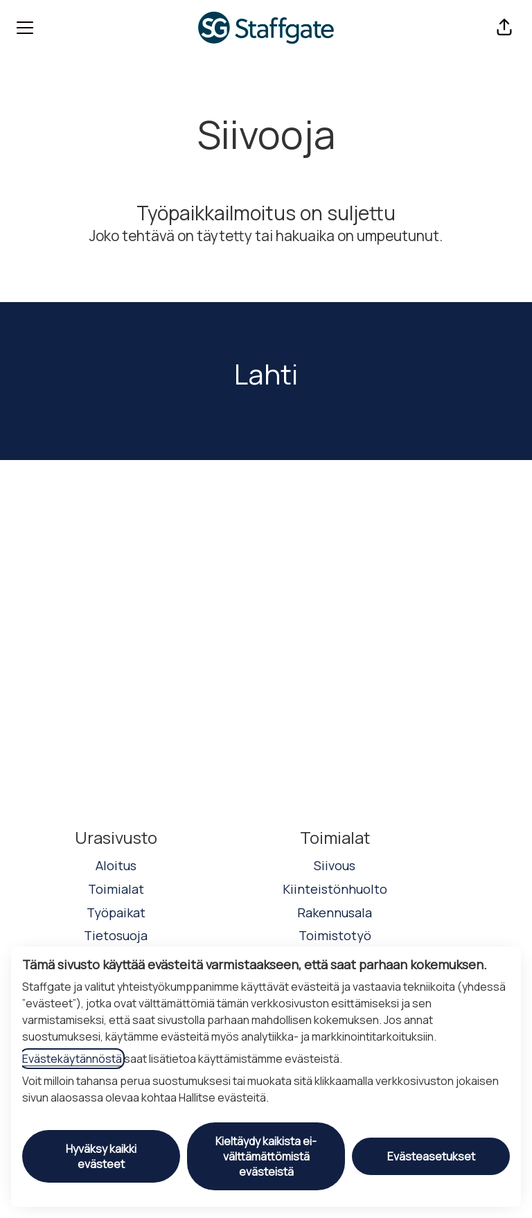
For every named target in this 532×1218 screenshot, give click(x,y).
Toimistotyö (335, 935)
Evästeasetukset (431, 1156)
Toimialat (116, 889)
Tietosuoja (116, 935)
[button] (504, 27)
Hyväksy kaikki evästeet (101, 1156)
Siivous (334, 865)
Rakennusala (334, 912)
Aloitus (116, 865)
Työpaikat (116, 912)
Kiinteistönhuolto (335, 889)
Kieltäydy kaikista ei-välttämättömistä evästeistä (266, 1156)
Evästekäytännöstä (72, 1058)
